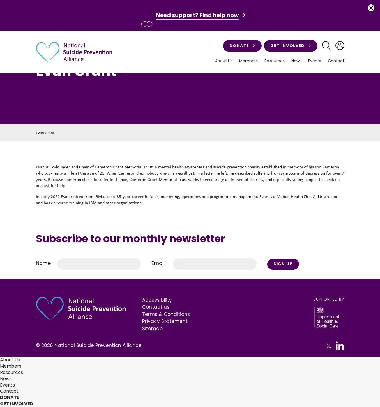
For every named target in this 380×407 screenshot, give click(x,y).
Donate (242, 45)
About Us (223, 61)
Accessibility (157, 300)
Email (158, 263)
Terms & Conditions (166, 314)
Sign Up (283, 264)
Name (43, 263)
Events (314, 61)
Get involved (290, 45)
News (296, 61)
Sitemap (152, 328)
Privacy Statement (165, 321)
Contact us (155, 307)
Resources (274, 61)
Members (248, 61)
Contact (336, 61)
